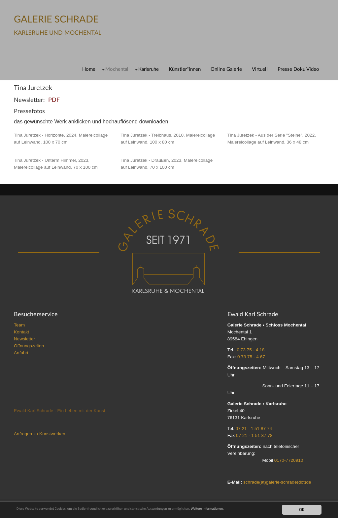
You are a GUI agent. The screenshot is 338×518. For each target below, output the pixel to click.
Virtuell (260, 69)
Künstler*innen (185, 69)
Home (88, 69)
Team (19, 325)
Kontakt (21, 331)
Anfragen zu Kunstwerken (39, 433)
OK (301, 509)
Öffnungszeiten (29, 345)
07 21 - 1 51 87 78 (254, 435)
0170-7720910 (288, 460)
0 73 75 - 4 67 (251, 356)
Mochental (116, 69)
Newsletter (24, 338)
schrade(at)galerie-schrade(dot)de (277, 482)
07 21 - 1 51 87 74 (254, 428)
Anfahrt (21, 352)
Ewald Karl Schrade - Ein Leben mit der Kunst (59, 410)
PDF (54, 100)
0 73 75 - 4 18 (250, 349)
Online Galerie (226, 69)
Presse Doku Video (298, 69)
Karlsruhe (148, 69)
